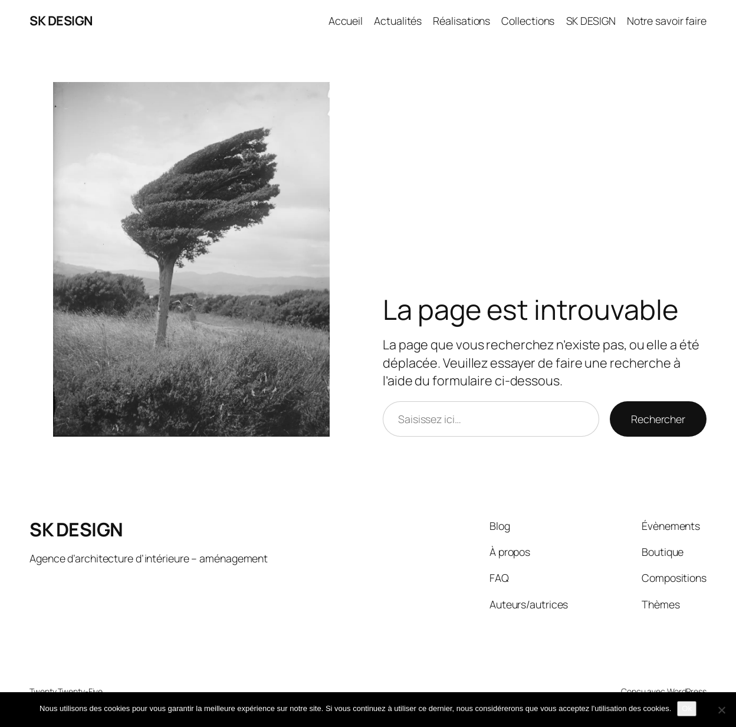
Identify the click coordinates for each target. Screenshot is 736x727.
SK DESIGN (61, 20)
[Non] (721, 710)
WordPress (687, 691)
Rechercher (658, 419)
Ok (687, 708)
